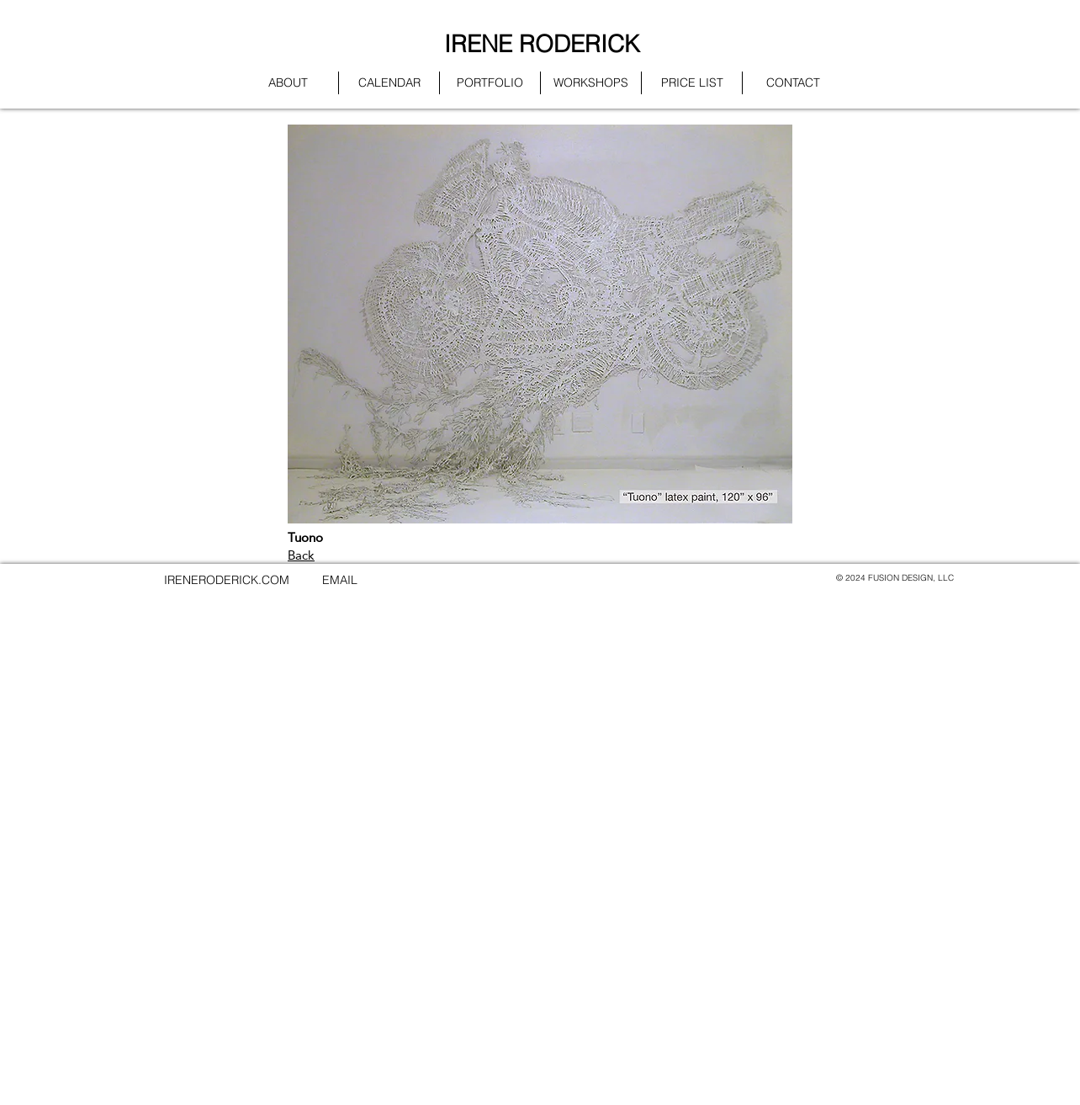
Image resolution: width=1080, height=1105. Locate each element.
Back (301, 555)
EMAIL (339, 579)
